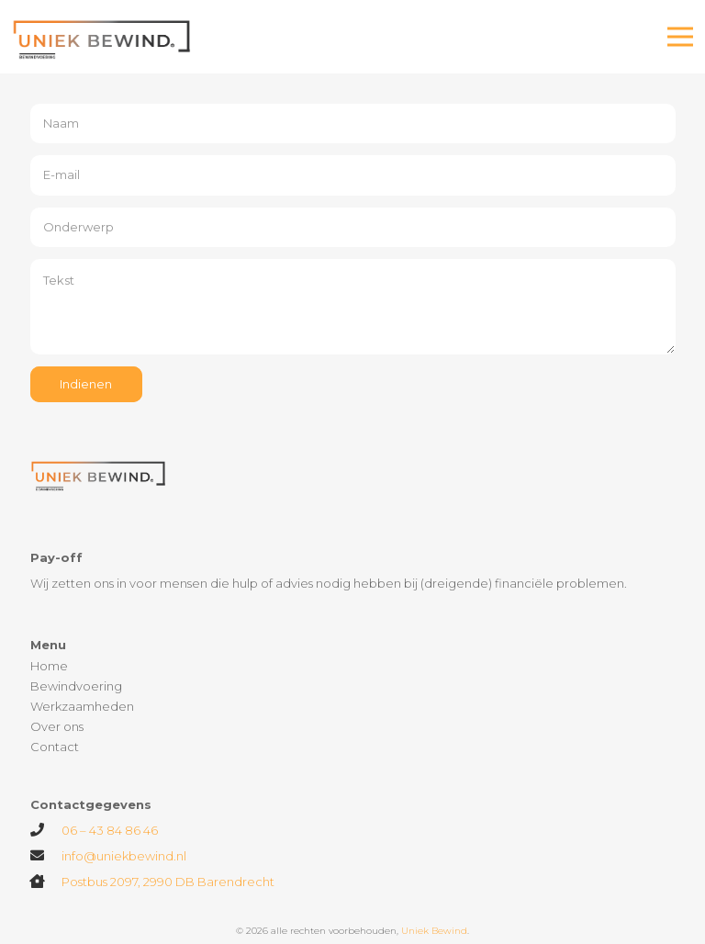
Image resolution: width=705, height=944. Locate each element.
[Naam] (353, 124)
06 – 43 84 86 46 (110, 830)
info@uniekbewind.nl (124, 855)
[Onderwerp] (353, 228)
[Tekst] (353, 306)
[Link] (103, 37)
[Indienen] (86, 384)
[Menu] (680, 37)
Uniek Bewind (434, 931)
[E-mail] (353, 175)
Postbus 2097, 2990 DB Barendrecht (168, 881)
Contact (54, 746)
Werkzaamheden (82, 706)
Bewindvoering (76, 686)
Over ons (57, 726)
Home (49, 665)
